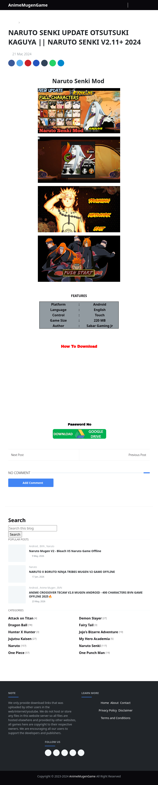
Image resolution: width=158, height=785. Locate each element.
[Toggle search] (139, 5)
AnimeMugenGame (28, 5)
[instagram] (117, 5)
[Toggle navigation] (146, 5)
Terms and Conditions (115, 718)
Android (33, 546)
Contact (125, 703)
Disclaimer (125, 710)
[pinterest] (48, 752)
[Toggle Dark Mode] (132, 5)
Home (105, 703)
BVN (42, 546)
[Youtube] (123, 5)
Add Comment (31, 483)
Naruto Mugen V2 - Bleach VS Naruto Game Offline (65, 551)
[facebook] (110, 5)
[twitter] (73, 752)
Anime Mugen (48, 587)
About (114, 703)
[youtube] (56, 752)
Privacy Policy (108, 710)
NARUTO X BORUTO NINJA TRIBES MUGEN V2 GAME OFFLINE (72, 572)
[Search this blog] (32, 528)
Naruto (50, 546)
